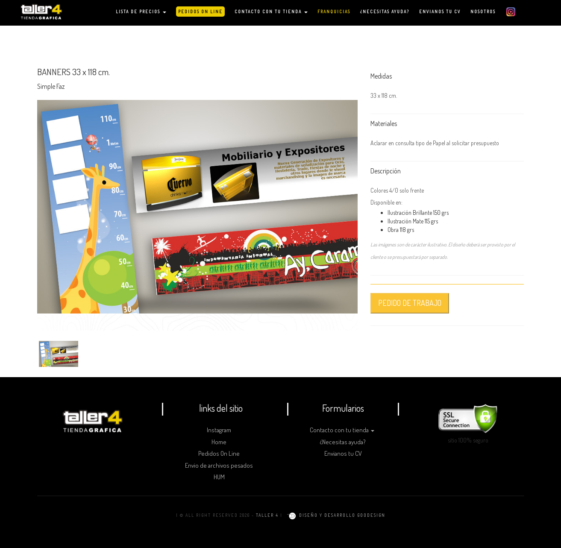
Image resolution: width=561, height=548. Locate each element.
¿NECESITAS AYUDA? (384, 11)
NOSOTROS (483, 11)
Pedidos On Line (219, 453)
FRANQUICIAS (333, 11)
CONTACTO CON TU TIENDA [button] (271, 11)
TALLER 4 (267, 515)
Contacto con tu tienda (342, 430)
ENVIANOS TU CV (440, 11)
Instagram (219, 430)
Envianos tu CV (343, 453)
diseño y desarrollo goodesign (334, 515)
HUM (219, 477)
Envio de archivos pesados (219, 465)
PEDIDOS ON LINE (200, 11)
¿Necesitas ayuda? (343, 442)
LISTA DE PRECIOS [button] (141, 11)
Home (218, 442)
